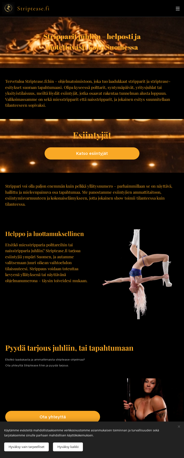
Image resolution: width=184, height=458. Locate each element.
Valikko (178, 8)
